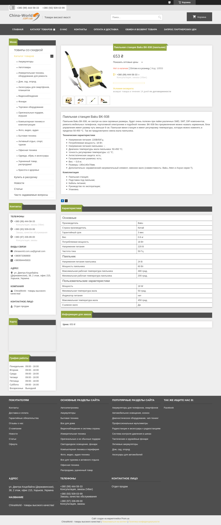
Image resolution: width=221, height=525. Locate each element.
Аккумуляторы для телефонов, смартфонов (135, 407)
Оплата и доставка (106, 29)
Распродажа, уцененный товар (76, 470)
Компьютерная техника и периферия (79, 449)
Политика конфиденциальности (144, 521)
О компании (15, 428)
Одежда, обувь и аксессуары (33, 155)
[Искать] (160, 17)
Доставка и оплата (18, 413)
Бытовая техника (27, 135)
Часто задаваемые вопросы (31, 194)
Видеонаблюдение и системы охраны (80, 428)
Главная (17, 29)
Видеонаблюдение (28, 96)
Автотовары (24, 67)
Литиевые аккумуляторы (125, 444)
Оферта (13, 444)
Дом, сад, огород (27, 81)
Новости (19, 182)
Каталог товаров (41, 29)
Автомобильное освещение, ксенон (130, 413)
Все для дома (67, 423)
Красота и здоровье (28, 170)
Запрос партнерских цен (180, 29)
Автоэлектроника (69, 407)
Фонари (22, 101)
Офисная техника (27, 150)
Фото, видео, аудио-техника (74, 454)
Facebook (169, 407)
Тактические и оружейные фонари (130, 439)
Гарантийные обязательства (24, 418)
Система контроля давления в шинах (131, 433)
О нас (63, 29)
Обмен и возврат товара (141, 29)
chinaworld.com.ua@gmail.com (29, 251)
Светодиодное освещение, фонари (78, 444)
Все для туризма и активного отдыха (79, 459)
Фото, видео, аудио (28, 130)
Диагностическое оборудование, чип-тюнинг (135, 418)
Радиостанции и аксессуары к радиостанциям (136, 428)
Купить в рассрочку (25, 177)
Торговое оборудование (30, 107)
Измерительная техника (73, 433)
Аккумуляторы (25, 61)
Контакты (80, 29)
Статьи (18, 188)
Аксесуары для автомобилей (127, 454)
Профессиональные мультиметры (130, 423)
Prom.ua (125, 518)
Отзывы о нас (16, 423)
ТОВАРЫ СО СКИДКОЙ (28, 50)
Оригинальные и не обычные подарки (80, 439)
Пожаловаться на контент (114, 521)
